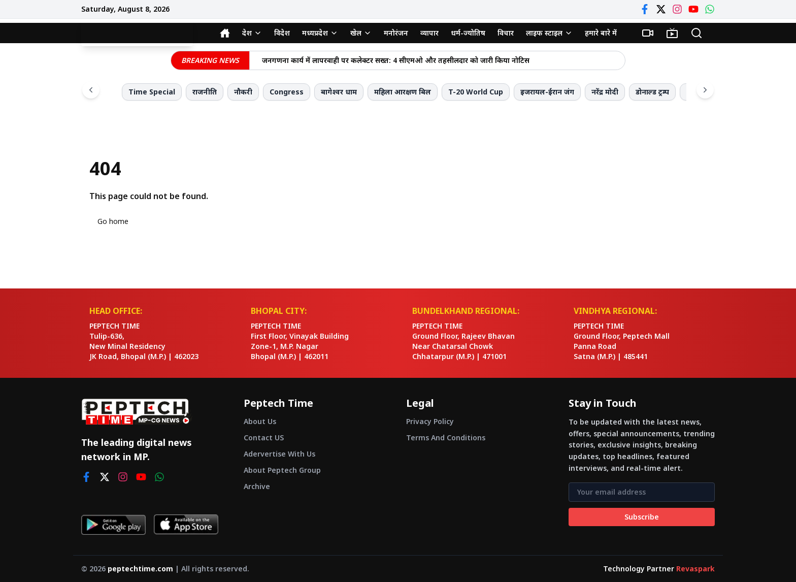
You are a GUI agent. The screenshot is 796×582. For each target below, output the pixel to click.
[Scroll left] (91, 90)
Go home (112, 221)
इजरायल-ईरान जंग (547, 91)
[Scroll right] (705, 90)
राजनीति (204, 91)
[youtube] (141, 477)
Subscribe (641, 517)
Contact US (264, 437)
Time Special (151, 91)
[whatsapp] (159, 477)
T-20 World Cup (475, 91)
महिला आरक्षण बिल (402, 91)
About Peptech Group (282, 470)
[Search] (696, 33)
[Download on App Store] (186, 524)
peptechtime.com (140, 568)
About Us (260, 421)
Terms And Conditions (445, 437)
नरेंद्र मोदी (604, 91)
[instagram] (123, 477)
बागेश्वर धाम (339, 91)
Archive (257, 486)
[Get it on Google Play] (113, 524)
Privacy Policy (430, 421)
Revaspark (695, 568)
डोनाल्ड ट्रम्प (652, 91)
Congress (287, 91)
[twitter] (105, 477)
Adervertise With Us (279, 454)
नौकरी (243, 91)
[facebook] (86, 477)
